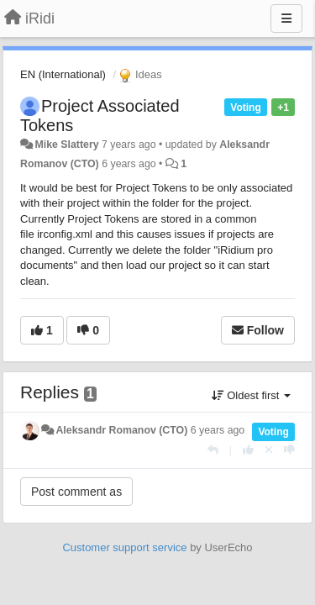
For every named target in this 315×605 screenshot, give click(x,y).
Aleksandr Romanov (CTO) (121, 430)
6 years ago (218, 430)
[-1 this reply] (289, 450)
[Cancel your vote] (269, 450)
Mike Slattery (66, 144)
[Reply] (212, 450)
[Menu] (286, 18)
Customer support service (124, 547)
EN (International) (63, 74)
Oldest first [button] (251, 395)
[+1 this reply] (248, 450)
